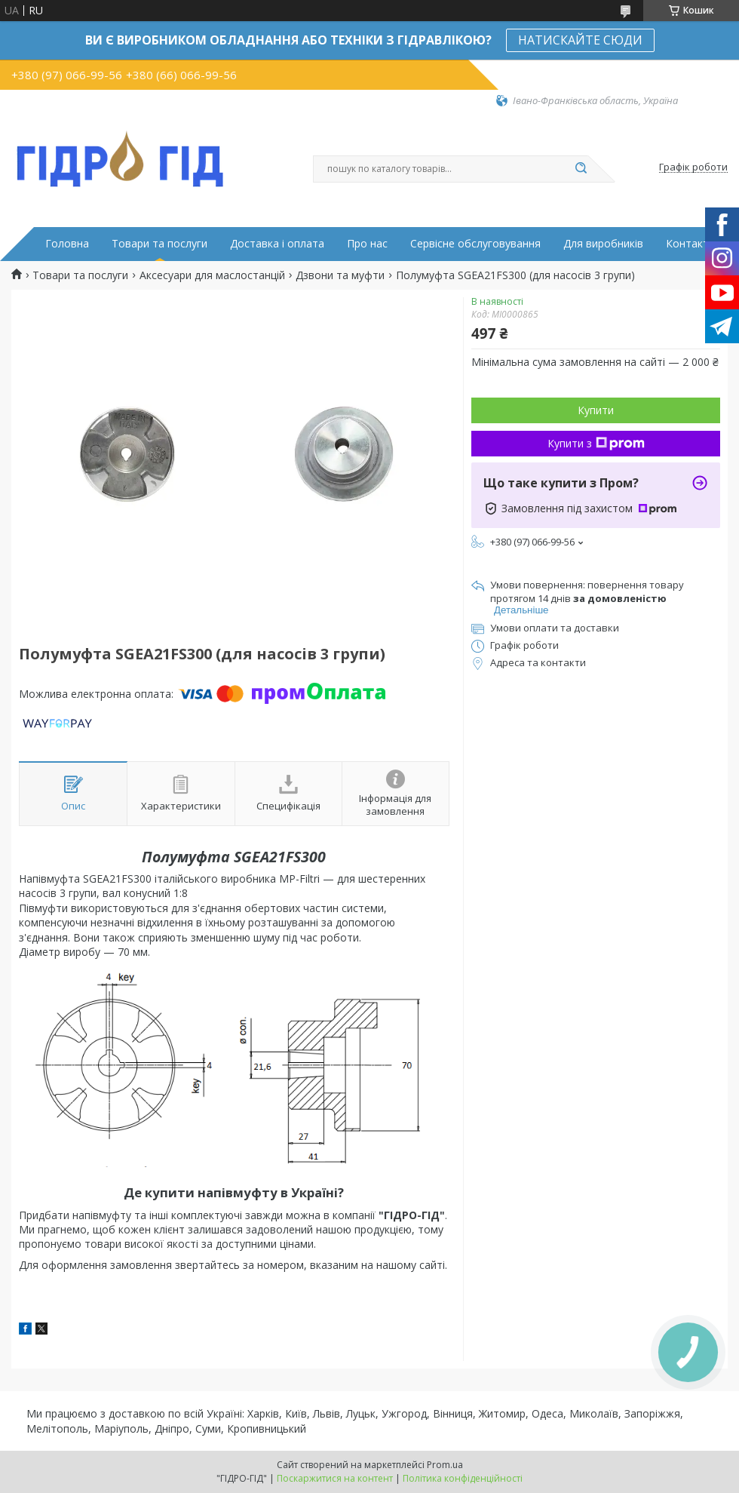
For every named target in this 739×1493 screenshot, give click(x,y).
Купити (596, 410)
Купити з (596, 443)
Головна (67, 243)
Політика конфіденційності (463, 1478)
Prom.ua (445, 1464)
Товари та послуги (159, 243)
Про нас (367, 243)
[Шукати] (581, 169)
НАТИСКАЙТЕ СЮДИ (580, 40)
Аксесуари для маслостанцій (212, 275)
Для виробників (603, 243)
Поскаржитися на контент (335, 1478)
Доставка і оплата (277, 243)
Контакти (690, 243)
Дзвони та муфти (340, 275)
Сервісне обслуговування (475, 243)
